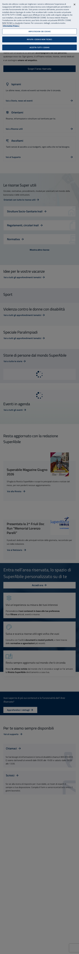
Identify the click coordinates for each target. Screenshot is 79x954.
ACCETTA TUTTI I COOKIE (40, 47)
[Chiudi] (74, 4)
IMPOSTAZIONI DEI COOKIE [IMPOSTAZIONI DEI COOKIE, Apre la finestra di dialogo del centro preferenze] (39, 31)
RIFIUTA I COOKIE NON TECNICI (39, 39)
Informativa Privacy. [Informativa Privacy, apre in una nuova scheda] (11, 25)
